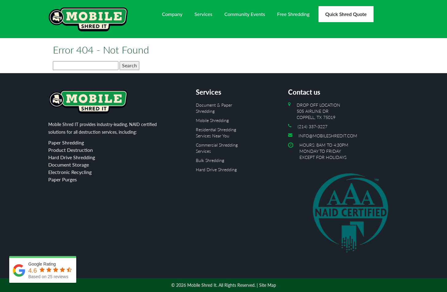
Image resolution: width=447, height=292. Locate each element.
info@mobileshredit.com (328, 135)
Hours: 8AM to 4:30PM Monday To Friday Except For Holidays (349, 201)
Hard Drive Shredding (216, 169)
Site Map (267, 285)
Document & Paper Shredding (214, 108)
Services (203, 14)
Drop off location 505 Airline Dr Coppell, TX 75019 (318, 111)
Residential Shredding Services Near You (216, 132)
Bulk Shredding (210, 160)
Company (172, 14)
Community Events (244, 14)
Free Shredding (293, 14)
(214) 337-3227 (312, 126)
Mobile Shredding (212, 120)
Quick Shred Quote (346, 14)
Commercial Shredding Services (217, 148)
